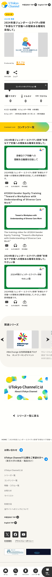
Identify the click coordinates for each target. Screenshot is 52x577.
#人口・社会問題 (10, 109)
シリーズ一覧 (9, 475)
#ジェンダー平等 (24, 109)
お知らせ (8, 490)
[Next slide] (47, 339)
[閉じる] (46, 85)
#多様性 (36, 109)
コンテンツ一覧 (10, 480)
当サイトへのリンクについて (16, 509)
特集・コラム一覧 (11, 485)
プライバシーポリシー (24, 541)
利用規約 (8, 541)
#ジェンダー (8, 114)
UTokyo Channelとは (13, 470)
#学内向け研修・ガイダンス (25, 114)
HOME (4, 439)
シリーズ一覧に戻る (26, 415)
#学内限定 (41, 114)
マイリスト (9, 495)
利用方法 (8, 504)
